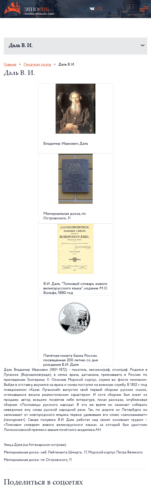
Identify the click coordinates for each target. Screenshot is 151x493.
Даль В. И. (21, 46)
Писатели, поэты (37, 64)
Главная (10, 64)
